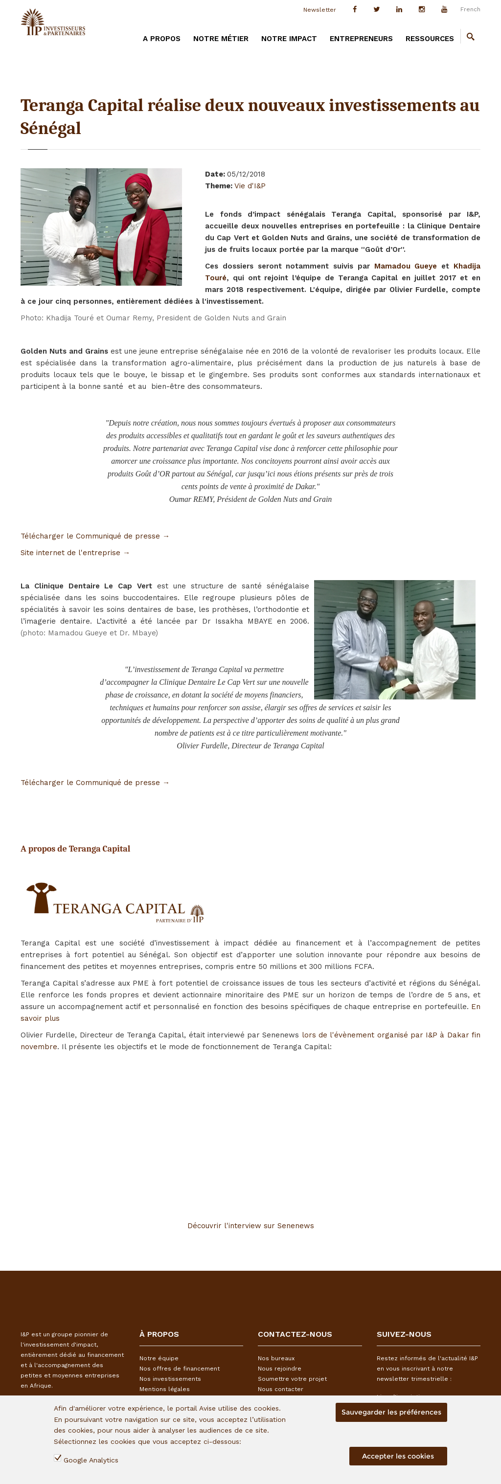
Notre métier (221, 38)
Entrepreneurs (361, 38)
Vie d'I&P (250, 185)
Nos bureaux (276, 1358)
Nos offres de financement (179, 1368)
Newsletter (319, 9)
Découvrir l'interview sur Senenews (250, 1225)
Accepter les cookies (398, 1456)
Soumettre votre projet (292, 1378)
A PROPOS (162, 38)
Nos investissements (170, 1378)
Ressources (430, 38)
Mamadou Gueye (405, 266)
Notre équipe (159, 1358)
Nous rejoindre (279, 1368)
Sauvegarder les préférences (391, 1412)
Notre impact (289, 38)
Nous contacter (280, 1389)
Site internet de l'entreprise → (75, 552)
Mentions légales (164, 1389)
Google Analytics (91, 1460)
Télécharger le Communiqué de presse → (95, 536)
